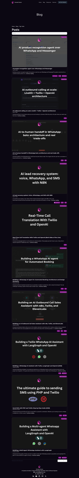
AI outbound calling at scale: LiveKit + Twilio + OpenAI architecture (34, 111)
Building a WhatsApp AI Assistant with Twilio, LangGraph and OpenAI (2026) (37, 366)
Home (13, 26)
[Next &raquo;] (66, 461)
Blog (17, 26)
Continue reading (30, 73)
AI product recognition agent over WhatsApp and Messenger (32, 68)
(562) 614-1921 (39, 473)
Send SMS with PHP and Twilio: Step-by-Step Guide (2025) (31, 408)
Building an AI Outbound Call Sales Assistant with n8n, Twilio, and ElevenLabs (38, 323)
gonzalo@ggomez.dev (39, 472)
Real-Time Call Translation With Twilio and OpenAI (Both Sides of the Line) (37, 237)
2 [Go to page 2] (63, 460)
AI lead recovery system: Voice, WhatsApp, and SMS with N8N (32, 195)
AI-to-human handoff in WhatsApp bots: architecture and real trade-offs (36, 153)
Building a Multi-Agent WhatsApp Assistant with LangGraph (32, 450)
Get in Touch (62, 2)
